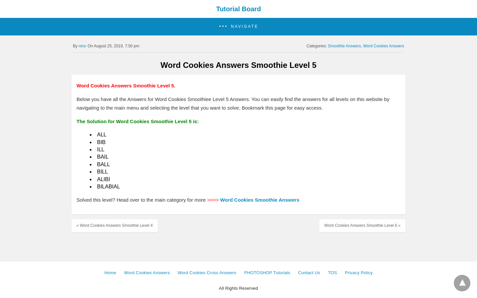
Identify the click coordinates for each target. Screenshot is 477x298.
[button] (238, 26)
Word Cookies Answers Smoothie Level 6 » (362, 225)
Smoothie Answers (344, 46)
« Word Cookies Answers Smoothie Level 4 (115, 225)
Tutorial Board (238, 9)
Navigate (244, 26)
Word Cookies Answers (383, 46)
